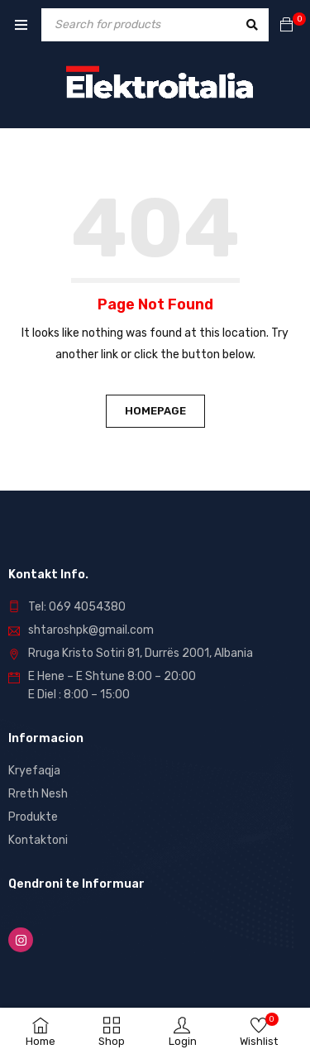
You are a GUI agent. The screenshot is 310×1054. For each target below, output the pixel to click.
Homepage (155, 411)
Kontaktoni (38, 840)
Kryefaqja (34, 771)
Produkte (33, 817)
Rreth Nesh (38, 794)
